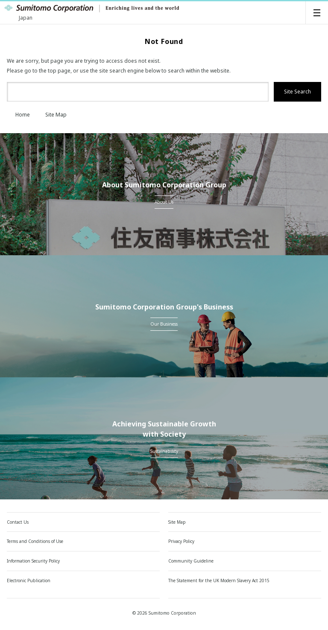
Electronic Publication (28, 580)
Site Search (297, 91)
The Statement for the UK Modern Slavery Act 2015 (218, 580)
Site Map (52, 114)
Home (18, 114)
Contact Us (18, 522)
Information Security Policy (33, 561)
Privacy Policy (181, 541)
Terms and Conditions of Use (35, 541)
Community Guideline (191, 561)
